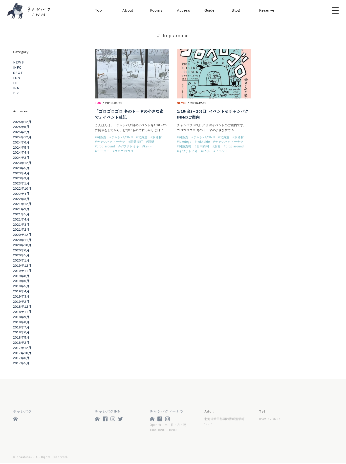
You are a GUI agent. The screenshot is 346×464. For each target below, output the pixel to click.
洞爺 (151, 142)
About (127, 11)
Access (183, 11)
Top (98, 11)
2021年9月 (21, 209)
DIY (16, 93)
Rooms (156, 11)
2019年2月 (21, 301)
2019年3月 (21, 296)
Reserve (266, 11)
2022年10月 (22, 188)
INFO (17, 67)
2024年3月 (21, 158)
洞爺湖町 (136, 142)
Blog (236, 11)
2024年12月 (22, 137)
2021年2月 (21, 229)
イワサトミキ (129, 147)
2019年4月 (21, 291)
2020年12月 (22, 235)
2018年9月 (21, 317)
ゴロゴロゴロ (123, 151)
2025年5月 (21, 127)
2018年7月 (21, 327)
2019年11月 (22, 271)
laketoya (185, 142)
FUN (98, 103)
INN (16, 88)
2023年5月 (21, 168)
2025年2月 (21, 132)
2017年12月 (22, 348)
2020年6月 (21, 250)
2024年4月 (21, 152)
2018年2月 (21, 342)
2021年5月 (21, 214)
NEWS (181, 103)
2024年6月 (21, 142)
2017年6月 (21, 358)
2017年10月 (22, 353)
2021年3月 (21, 224)
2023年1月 (21, 183)
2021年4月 (21, 219)
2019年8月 (21, 276)
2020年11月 (22, 240)
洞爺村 (157, 138)
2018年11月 (22, 312)
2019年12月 (22, 265)
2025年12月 (22, 122)
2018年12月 (22, 306)
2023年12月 (22, 163)
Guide (209, 11)
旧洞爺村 (202, 147)
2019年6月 (21, 281)
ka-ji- (148, 147)
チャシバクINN (122, 138)
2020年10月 (22, 245)
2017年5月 (21, 363)
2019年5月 (21, 286)
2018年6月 (21, 332)
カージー (103, 151)
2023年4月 (21, 173)
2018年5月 (21, 337)
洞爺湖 (101, 138)
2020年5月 (21, 255)
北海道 (142, 138)
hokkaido (203, 142)
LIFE (17, 83)
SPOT (18, 73)
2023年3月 (21, 178)
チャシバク (22, 412)
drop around (106, 147)
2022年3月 (21, 199)
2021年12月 (22, 204)
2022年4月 (21, 194)
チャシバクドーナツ (111, 142)
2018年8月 (21, 322)
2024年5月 (21, 147)
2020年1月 (21, 260)
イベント (222, 151)
